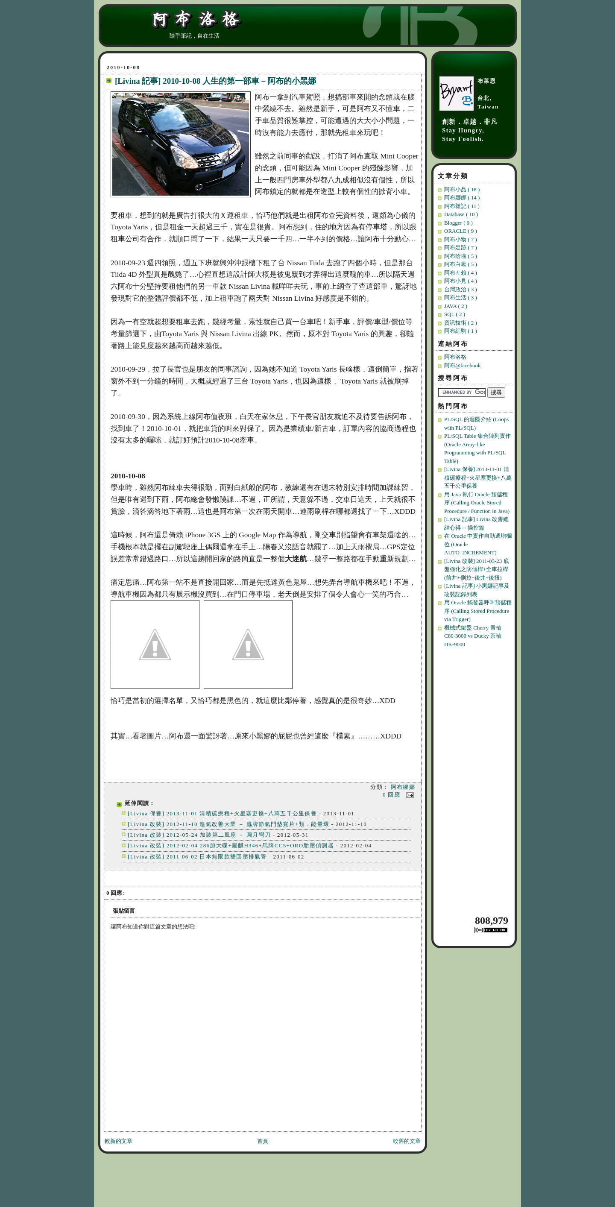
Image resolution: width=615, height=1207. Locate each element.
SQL (454, 314)
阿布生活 (460, 297)
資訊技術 (460, 322)
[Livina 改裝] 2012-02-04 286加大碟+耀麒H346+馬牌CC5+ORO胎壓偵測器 (231, 845)
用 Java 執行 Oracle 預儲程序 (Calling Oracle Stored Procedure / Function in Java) (477, 502)
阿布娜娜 (403, 787)
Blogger (458, 223)
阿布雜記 (462, 206)
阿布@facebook (462, 365)
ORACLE (460, 231)
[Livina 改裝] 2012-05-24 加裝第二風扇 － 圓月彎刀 (200, 835)
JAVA (455, 306)
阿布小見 (460, 281)
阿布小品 (462, 189)
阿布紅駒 (460, 331)
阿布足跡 (460, 247)
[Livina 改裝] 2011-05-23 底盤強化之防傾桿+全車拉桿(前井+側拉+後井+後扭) (476, 569)
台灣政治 (460, 289)
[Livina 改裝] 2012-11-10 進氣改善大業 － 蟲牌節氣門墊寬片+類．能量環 (228, 824)
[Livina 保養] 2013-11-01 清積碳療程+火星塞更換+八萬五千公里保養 (222, 813)
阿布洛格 (455, 357)
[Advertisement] (475, 781)
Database (461, 214)
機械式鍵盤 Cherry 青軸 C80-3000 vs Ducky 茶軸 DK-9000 (472, 635)
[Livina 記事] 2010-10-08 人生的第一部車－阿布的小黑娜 (215, 80)
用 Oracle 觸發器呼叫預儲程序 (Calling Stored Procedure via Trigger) (478, 610)
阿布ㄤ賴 (460, 273)
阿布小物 (460, 239)
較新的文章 (118, 1141)
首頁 (262, 1141)
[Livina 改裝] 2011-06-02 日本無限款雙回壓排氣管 (197, 856)
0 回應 (392, 794)
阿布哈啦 (460, 256)
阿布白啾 (460, 264)
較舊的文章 (407, 1141)
